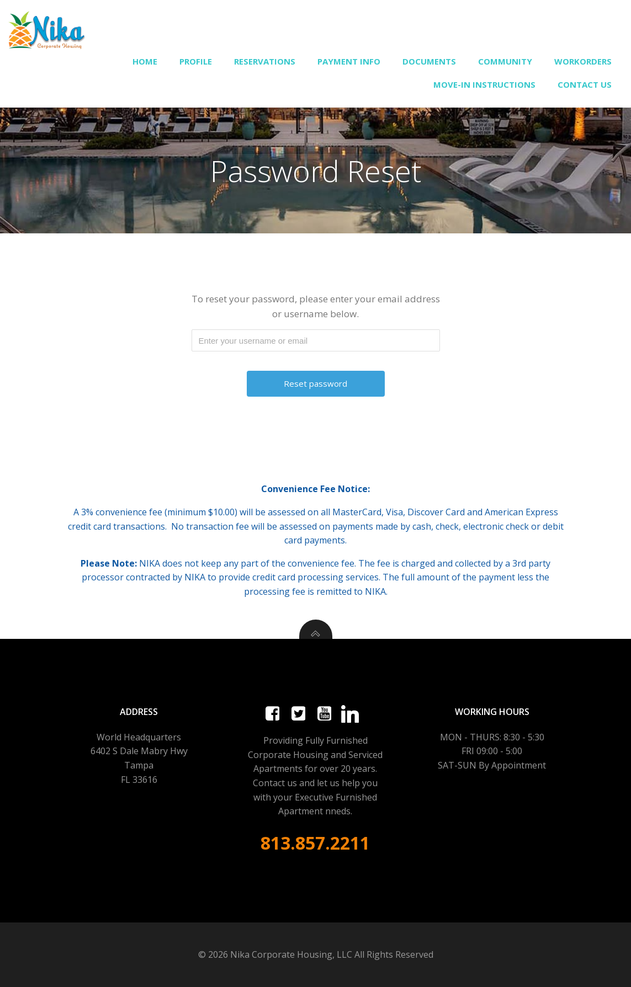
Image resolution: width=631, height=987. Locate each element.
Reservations (264, 61)
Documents (429, 61)
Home (144, 61)
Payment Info (348, 61)
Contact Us (585, 84)
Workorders (583, 61)
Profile (195, 61)
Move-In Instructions (484, 84)
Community (505, 61)
